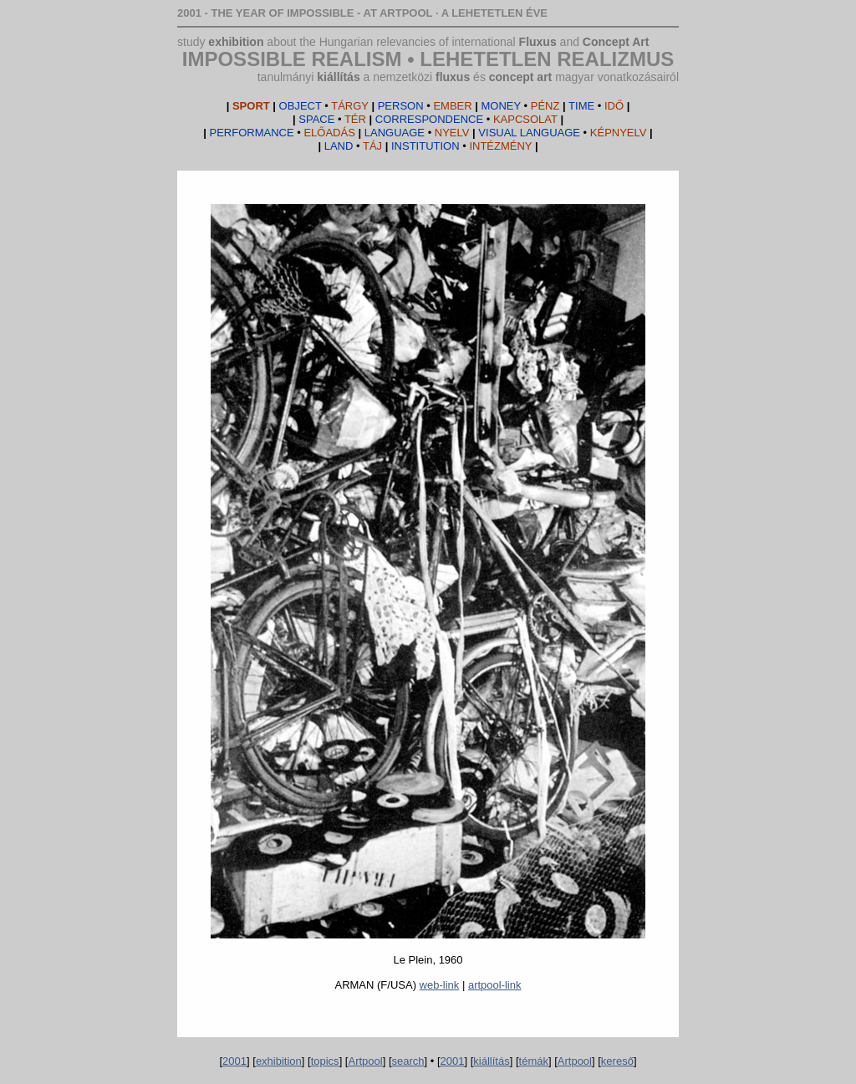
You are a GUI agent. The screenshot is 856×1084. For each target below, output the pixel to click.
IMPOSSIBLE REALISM (292, 59)
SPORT (251, 106)
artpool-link (495, 985)
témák (533, 1061)
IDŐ (596, 106)
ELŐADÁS (282, 132)
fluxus (453, 77)
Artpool (365, 1061)
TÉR (332, 119)
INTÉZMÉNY (461, 146)
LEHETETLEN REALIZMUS (547, 59)
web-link (440, 985)
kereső (617, 1061)
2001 (234, 1061)
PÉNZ (521, 106)
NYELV (417, 132)
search (408, 1061)
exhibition (235, 42)
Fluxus (538, 42)
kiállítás (338, 77)
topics (325, 1061)
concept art (520, 77)
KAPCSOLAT (466, 119)
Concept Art (616, 42)
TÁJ (353, 146)
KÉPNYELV (562, 132)
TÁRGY (324, 106)
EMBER (425, 106)
